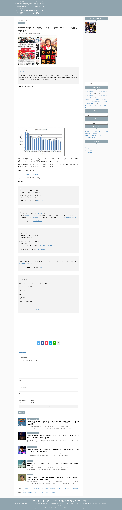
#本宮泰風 (35, 217)
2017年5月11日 (37, 221)
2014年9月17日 (37, 309)
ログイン (87, 145)
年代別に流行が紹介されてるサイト (94, 133)
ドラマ (24, 352)
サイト (20, 393)
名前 (20, 380)
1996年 (21, 352)
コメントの (89, 150)
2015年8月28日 (42, 267)
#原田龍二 (27, 215)
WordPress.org (88, 152)
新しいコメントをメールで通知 (27, 400)
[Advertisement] (48, 327)
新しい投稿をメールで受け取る (27, 403)
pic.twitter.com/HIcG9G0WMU (47, 245)
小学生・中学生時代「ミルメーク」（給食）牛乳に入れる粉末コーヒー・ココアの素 (44, 492)
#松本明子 (39, 213)
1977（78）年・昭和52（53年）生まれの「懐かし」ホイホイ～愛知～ (61, 501)
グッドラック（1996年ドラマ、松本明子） (29, 174)
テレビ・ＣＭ (22, 350)
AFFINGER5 (86, 507)
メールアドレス (22, 387)
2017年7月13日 (40, 200)
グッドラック (23, 72)
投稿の (87, 148)
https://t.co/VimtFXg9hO (69, 217)
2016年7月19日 (41, 249)
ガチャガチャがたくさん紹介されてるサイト (96, 131)
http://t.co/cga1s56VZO (25, 263)
